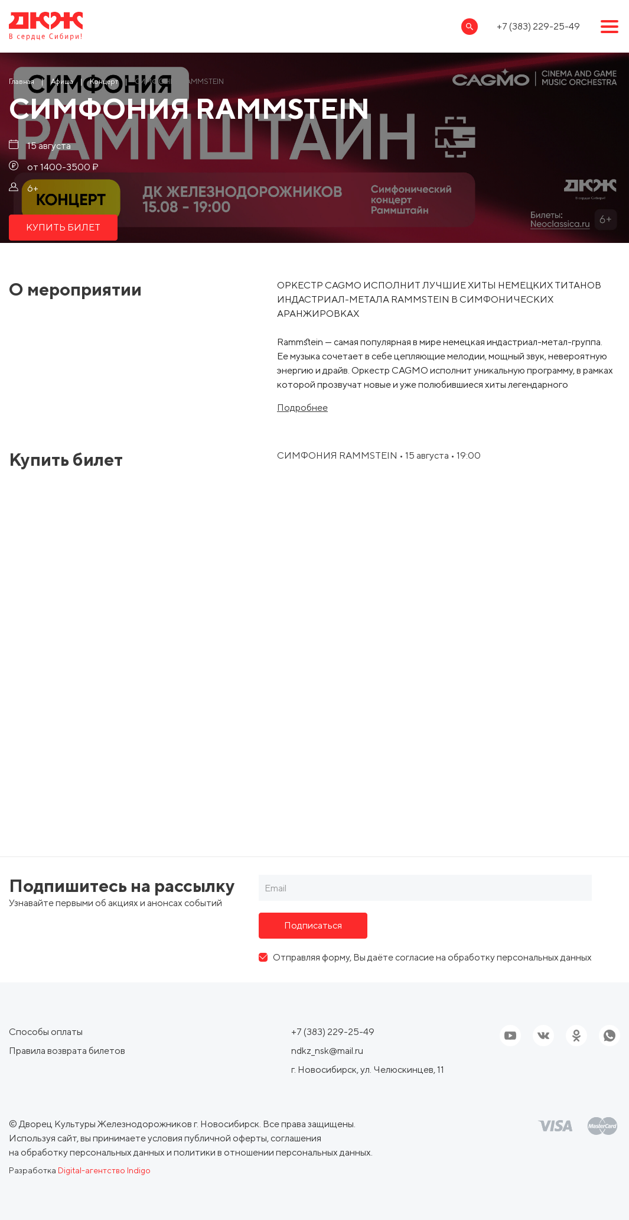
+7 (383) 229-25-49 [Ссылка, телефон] (538, 26)
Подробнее (302, 408)
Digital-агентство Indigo (104, 1170)
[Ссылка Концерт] (104, 81)
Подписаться (313, 925)
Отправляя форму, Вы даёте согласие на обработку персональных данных (432, 957)
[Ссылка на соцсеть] (543, 1035)
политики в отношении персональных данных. (273, 1152)
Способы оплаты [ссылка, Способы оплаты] (46, 1031)
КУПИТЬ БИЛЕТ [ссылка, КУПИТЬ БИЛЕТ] (63, 227)
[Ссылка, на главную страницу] (46, 26)
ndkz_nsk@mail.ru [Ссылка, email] (327, 1050)
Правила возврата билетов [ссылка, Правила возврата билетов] (67, 1050)
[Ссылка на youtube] (510, 1035)
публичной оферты (225, 1138)
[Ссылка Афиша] (62, 81)
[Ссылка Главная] (21, 81)
